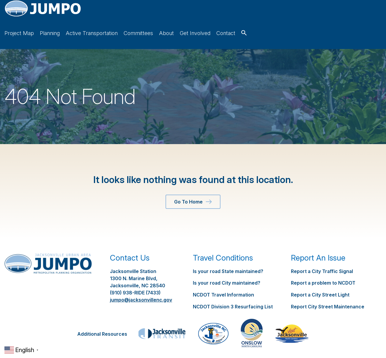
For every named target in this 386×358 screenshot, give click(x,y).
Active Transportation (227, 15)
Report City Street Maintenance (327, 288)
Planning (185, 15)
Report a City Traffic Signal (322, 254)
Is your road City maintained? (226, 265)
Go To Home (193, 184)
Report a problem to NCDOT (323, 265)
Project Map (154, 15)
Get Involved (330, 15)
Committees (273, 15)
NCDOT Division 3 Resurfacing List (233, 288)
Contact (360, 15)
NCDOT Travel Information (223, 277)
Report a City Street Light (320, 277)
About (301, 15)
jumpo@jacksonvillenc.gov (141, 282)
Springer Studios (272, 341)
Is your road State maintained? (228, 254)
